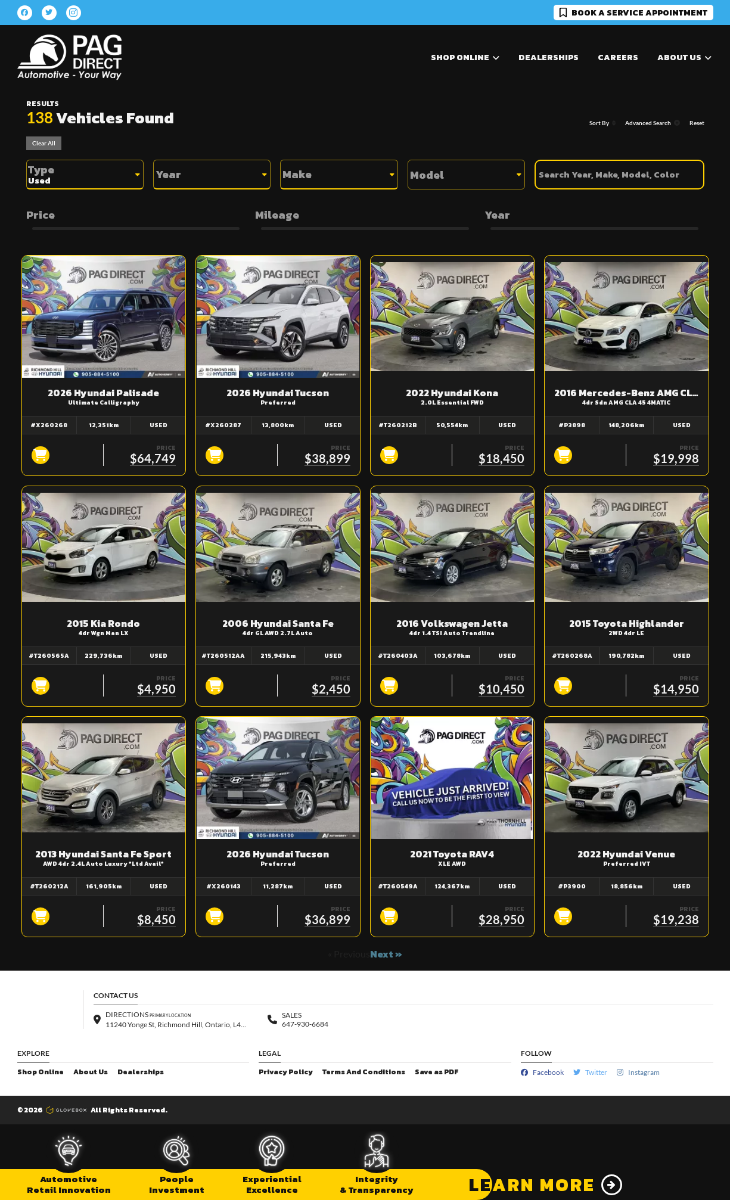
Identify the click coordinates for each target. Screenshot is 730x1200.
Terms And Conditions (363, 1072)
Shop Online (40, 1072)
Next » (386, 954)
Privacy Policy (286, 1072)
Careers (618, 57)
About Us (90, 1072)
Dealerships (548, 57)
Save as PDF (436, 1072)
